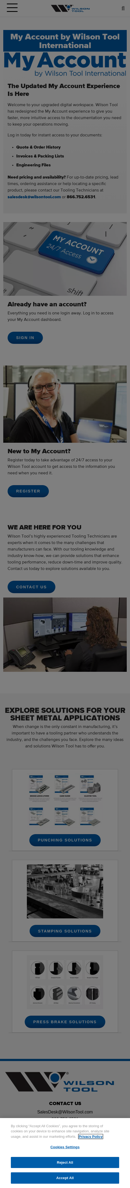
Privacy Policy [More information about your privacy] (91, 1137)
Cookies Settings (65, 1147)
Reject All (65, 1162)
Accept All (65, 1178)
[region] (65, 1153)
